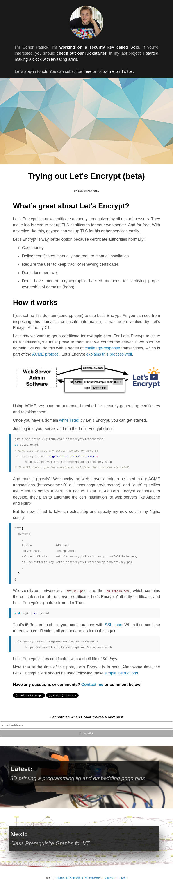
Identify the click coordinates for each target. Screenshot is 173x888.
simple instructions (121, 673)
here (87, 71)
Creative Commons (89, 878)
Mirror (110, 878)
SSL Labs (113, 625)
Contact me (92, 684)
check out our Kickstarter (81, 53)
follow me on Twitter (115, 71)
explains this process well (109, 354)
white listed (69, 420)
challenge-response (102, 348)
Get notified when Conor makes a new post (86, 717)
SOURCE (121, 878)
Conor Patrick (65, 878)
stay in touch (35, 71)
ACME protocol (45, 354)
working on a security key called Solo (99, 47)
